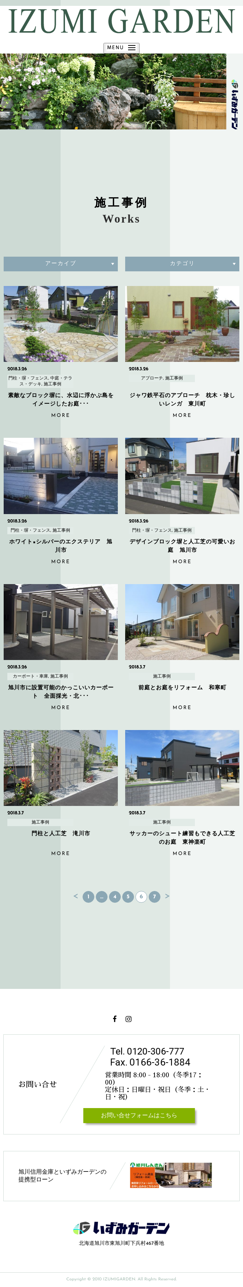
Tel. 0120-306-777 (149, 1051)
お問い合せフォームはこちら (139, 1116)
